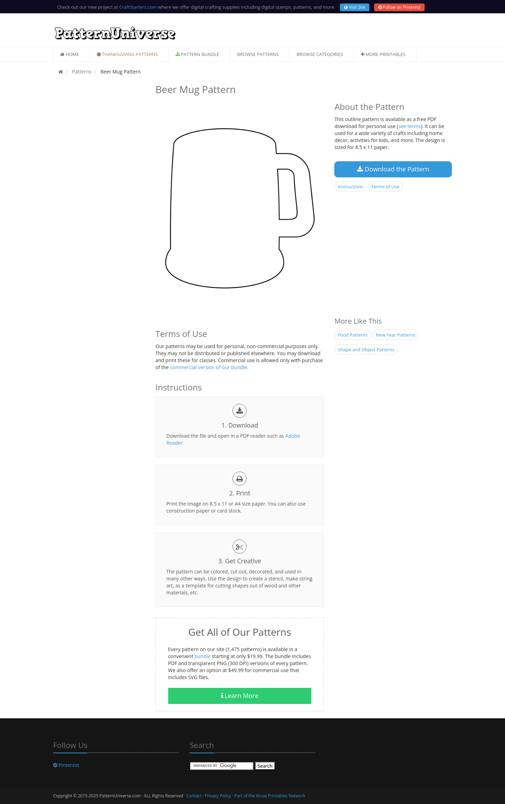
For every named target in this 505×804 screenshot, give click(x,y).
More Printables (383, 54)
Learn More (240, 695)
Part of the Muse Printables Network (269, 796)
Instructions (350, 186)
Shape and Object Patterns (366, 349)
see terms (409, 126)
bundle (202, 656)
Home (69, 54)
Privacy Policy (218, 796)
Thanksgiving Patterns (127, 54)
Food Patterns (353, 335)
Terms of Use (385, 186)
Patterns (81, 71)
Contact (193, 796)
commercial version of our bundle (208, 367)
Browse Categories (320, 54)
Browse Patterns (258, 54)
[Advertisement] (99, 186)
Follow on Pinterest (399, 7)
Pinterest (66, 765)
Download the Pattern (393, 169)
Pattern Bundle (197, 54)
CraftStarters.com (138, 7)
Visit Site (354, 7)
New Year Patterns (395, 335)
